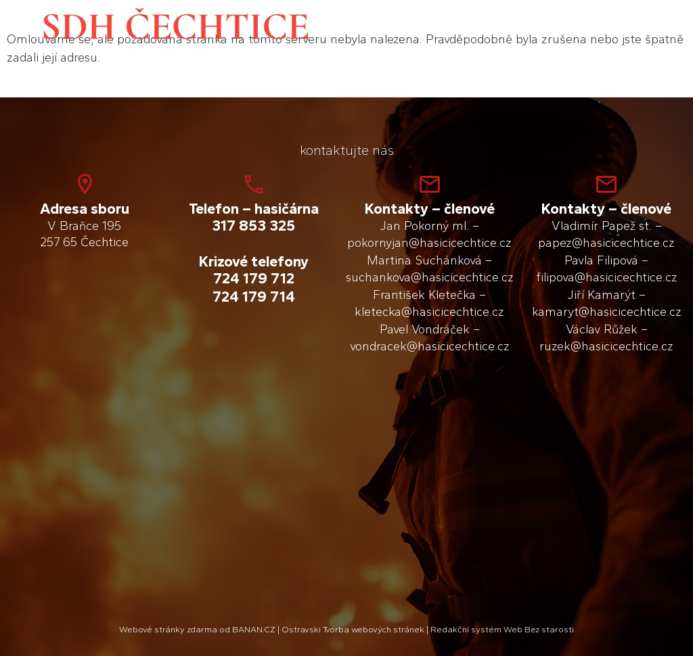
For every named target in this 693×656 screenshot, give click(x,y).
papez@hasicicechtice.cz (606, 242)
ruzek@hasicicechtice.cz (606, 346)
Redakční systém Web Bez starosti (502, 629)
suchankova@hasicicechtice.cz (430, 277)
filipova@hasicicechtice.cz (606, 277)
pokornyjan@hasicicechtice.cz (429, 242)
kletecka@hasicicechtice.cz (429, 311)
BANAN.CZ (253, 629)
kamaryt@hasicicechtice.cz (606, 311)
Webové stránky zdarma (168, 629)
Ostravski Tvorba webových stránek (353, 629)
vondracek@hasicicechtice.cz (430, 346)
